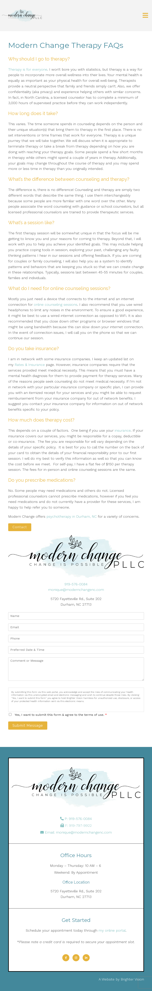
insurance (122, 430)
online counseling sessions (55, 304)
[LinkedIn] (86, 957)
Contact (20, 527)
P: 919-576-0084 (78, 819)
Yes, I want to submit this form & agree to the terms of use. (61, 715)
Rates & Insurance (29, 365)
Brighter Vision (132, 979)
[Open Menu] (145, 15)
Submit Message (28, 725)
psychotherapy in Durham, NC (71, 516)
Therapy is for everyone (27, 69)
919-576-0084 (76, 584)
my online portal (112, 930)
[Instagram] (76, 957)
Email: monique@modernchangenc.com (78, 832)
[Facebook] (65, 957)
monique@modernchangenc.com (76, 590)
